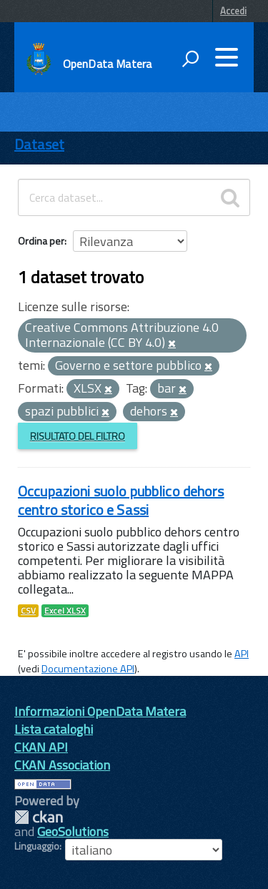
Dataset (39, 144)
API (241, 654)
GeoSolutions (73, 831)
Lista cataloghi (53, 729)
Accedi (233, 11)
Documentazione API (87, 669)
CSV (28, 610)
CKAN (38, 817)
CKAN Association (62, 765)
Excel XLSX (65, 610)
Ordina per (41, 240)
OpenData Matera (107, 63)
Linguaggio (36, 846)
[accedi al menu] (226, 57)
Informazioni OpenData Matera (100, 711)
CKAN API (41, 747)
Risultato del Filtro (77, 435)
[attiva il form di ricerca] (190, 58)
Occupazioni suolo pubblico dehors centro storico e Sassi (121, 500)
